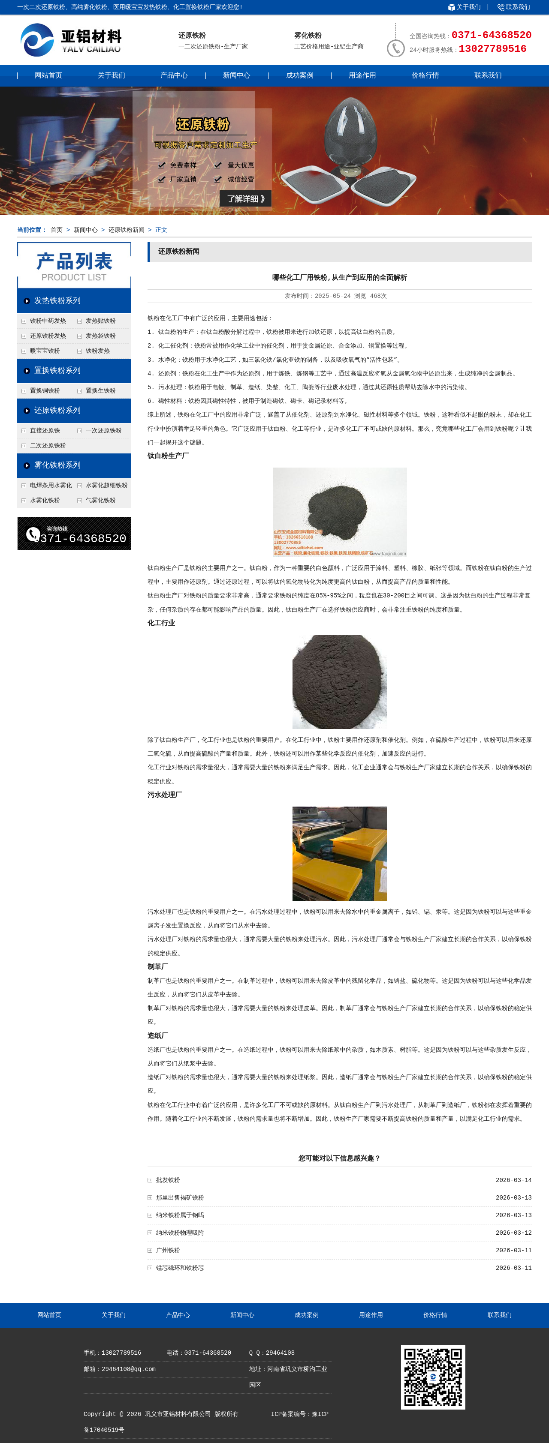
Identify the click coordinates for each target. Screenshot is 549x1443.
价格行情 (425, 76)
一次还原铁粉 (104, 430)
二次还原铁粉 (48, 445)
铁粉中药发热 (48, 321)
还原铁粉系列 (57, 410)
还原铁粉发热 (48, 336)
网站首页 (48, 76)
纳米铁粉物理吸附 (180, 1233)
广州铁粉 (168, 1250)
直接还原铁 (45, 430)
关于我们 (469, 7)
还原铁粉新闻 (127, 230)
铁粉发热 (98, 351)
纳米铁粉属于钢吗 (180, 1215)
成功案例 (300, 76)
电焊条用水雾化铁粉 (44, 487)
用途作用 (362, 76)
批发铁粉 (168, 1180)
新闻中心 (236, 76)
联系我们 (518, 7)
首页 (57, 230)
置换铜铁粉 (45, 390)
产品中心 (174, 76)
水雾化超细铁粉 (107, 485)
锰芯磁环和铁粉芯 (180, 1268)
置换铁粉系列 (57, 370)
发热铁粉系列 (57, 301)
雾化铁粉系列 (57, 465)
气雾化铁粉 (101, 500)
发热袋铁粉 (101, 336)
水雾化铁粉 (45, 500)
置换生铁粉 (101, 390)
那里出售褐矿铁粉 (180, 1197)
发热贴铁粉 (101, 321)
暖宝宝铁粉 (45, 351)
